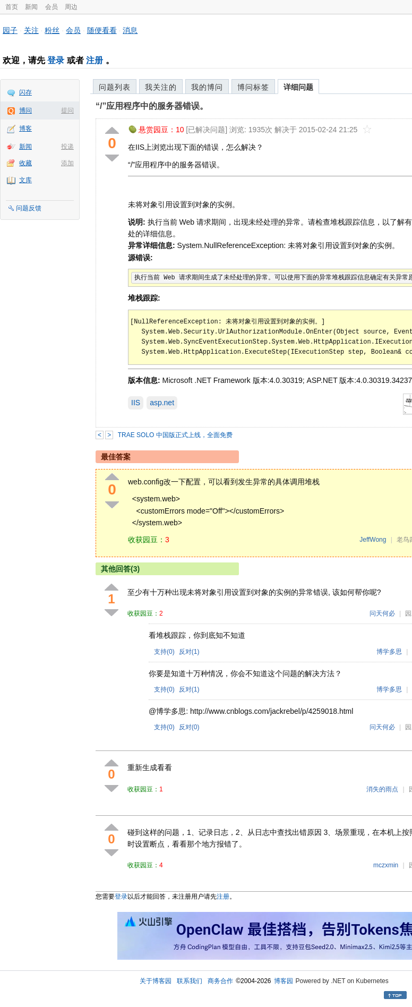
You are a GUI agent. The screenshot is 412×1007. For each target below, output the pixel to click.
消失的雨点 (382, 789)
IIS (135, 402)
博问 (25, 110)
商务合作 (220, 981)
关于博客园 (155, 981)
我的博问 (207, 87)
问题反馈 (28, 208)
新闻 (31, 7)
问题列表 (115, 87)
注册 (94, 60)
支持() (164, 651)
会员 (51, 7)
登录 (55, 60)
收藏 (25, 163)
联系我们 (189, 981)
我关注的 (161, 87)
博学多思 (389, 651)
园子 (10, 30)
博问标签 (253, 87)
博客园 (283, 981)
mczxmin (385, 865)
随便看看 (102, 30)
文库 (25, 180)
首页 (11, 7)
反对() (189, 651)
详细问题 (298, 87)
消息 (130, 30)
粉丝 (52, 30)
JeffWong (372, 539)
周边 (71, 7)
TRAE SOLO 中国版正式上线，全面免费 (175, 435)
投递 (67, 146)
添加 (67, 163)
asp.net (162, 402)
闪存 (25, 92)
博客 (25, 128)
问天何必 (382, 613)
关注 (31, 30)
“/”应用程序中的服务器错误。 (152, 105)
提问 (67, 110)
